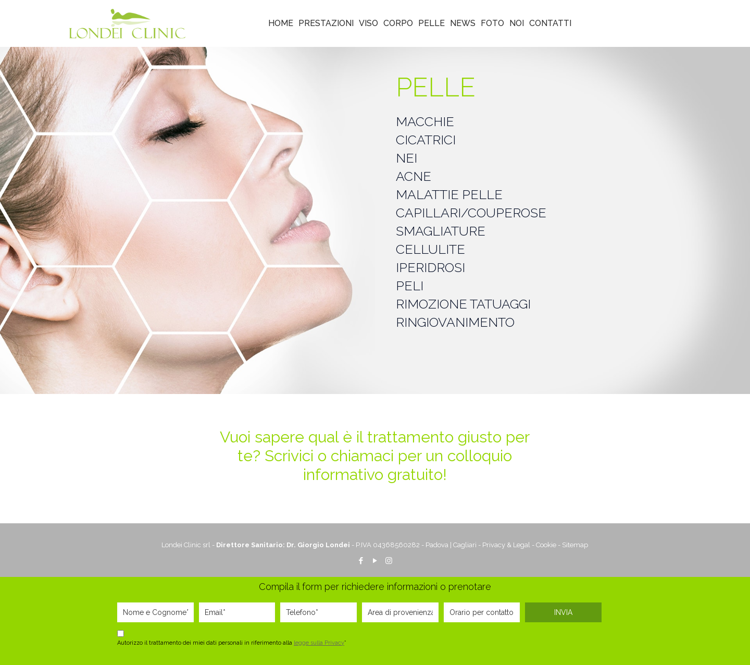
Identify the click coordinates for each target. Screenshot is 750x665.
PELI (409, 285)
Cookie (546, 545)
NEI (406, 158)
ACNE (413, 176)
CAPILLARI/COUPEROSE (471, 212)
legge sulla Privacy (319, 642)
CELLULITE (430, 249)
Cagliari (465, 545)
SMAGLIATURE (440, 231)
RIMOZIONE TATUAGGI (463, 304)
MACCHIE (425, 121)
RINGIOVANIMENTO (455, 322)
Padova (437, 545)
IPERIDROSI (430, 267)
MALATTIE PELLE (449, 194)
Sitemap (575, 545)
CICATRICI (426, 139)
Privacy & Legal (506, 545)
